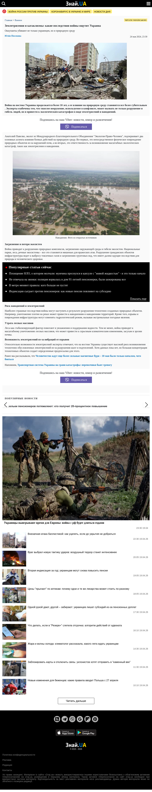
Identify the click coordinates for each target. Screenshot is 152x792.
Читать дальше (76, 701)
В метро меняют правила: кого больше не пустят (38, 285)
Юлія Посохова (13, 36)
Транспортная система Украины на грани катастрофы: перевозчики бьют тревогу (64, 365)
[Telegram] (64, 719)
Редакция (7, 765)
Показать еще (138, 298)
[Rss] (57, 719)
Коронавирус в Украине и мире (71, 11)
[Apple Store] (66, 732)
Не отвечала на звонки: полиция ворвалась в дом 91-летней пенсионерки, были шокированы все (67, 279)
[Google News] (80, 719)
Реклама (6, 760)
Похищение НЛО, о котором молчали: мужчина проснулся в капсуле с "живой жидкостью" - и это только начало (77, 273)
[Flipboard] (87, 719)
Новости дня (102, 11)
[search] (3, 3)
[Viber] (72, 719)
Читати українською (135, 20)
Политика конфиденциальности (18, 754)
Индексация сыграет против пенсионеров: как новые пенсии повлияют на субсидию (60, 291)
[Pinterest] (95, 719)
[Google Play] (86, 732)
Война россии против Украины (28, 11)
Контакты (7, 770)
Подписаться (76, 127)
